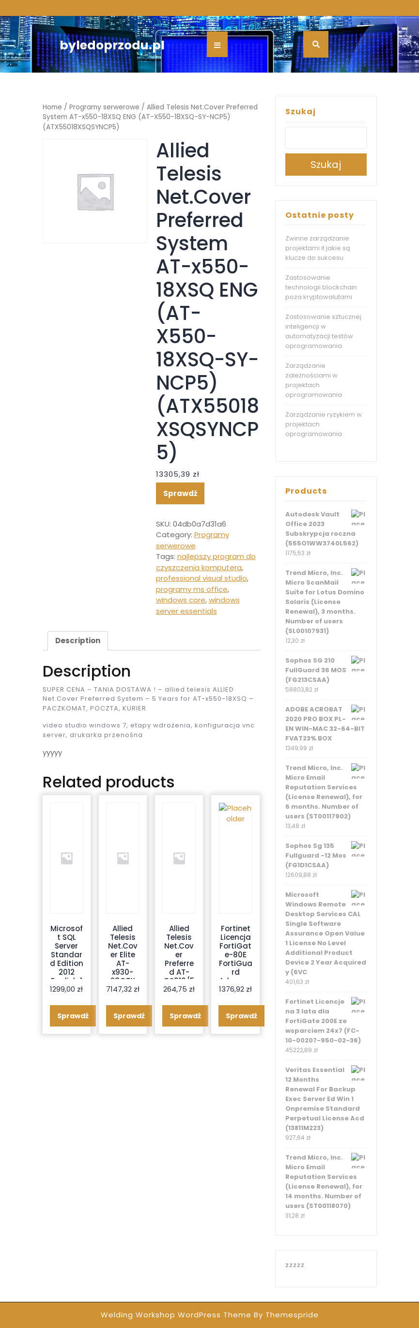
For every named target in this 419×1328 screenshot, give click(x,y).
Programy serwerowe (104, 107)
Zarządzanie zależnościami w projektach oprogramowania (313, 380)
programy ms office (192, 589)
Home (52, 107)
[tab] (77, 640)
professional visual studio (201, 578)
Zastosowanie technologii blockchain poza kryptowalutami (321, 287)
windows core (180, 600)
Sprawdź (180, 493)
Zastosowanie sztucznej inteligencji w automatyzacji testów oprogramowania (323, 331)
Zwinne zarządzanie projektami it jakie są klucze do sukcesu (317, 248)
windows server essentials (198, 605)
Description (77, 640)
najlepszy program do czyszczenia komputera (206, 562)
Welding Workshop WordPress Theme (176, 1315)
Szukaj (300, 111)
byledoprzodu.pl (112, 45)
